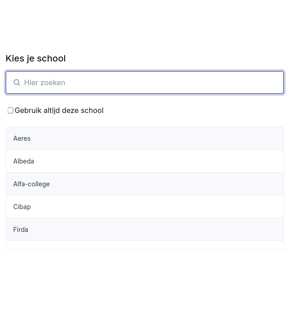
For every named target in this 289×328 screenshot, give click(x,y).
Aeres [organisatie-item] (21, 138)
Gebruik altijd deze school (55, 110)
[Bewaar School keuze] (10, 110)
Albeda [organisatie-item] (23, 161)
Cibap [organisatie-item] (22, 206)
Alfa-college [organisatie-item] (31, 184)
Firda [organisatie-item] (20, 229)
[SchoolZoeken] (144, 82)
